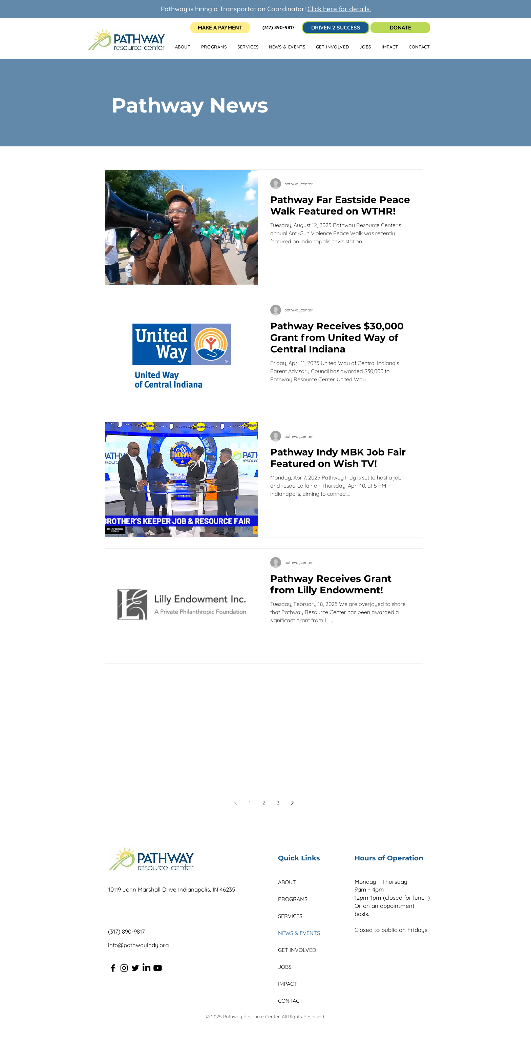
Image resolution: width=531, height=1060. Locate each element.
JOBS (285, 966)
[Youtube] (158, 968)
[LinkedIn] (146, 968)
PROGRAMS (292, 899)
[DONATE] (400, 27)
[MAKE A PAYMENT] (220, 27)
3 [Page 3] (278, 803)
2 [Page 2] (263, 803)
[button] (287, 47)
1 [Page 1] (250, 803)
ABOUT (287, 882)
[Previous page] (235, 803)
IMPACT (287, 983)
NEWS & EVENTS (299, 933)
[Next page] (292, 803)
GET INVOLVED (297, 949)
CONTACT (290, 1000)
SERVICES (290, 916)
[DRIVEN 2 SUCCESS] (335, 27)
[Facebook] (113, 968)
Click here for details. (339, 9)
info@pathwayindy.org (138, 945)
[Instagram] (124, 968)
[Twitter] (135, 968)
